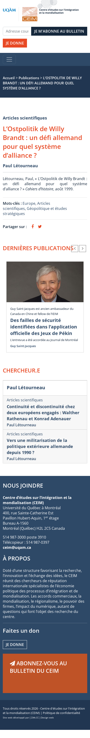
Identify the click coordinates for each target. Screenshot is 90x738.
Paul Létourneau (20, 165)
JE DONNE (15, 43)
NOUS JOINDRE (23, 485)
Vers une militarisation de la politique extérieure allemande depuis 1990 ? (40, 446)
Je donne (15, 644)
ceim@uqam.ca (17, 547)
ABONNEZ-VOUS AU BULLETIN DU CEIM (38, 666)
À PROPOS (16, 558)
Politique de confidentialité (61, 713)
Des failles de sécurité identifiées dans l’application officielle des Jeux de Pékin (43, 326)
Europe (29, 203)
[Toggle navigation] (9, 59)
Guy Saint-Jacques (23, 346)
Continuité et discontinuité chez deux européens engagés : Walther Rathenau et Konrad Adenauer (43, 412)
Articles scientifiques (25, 118)
